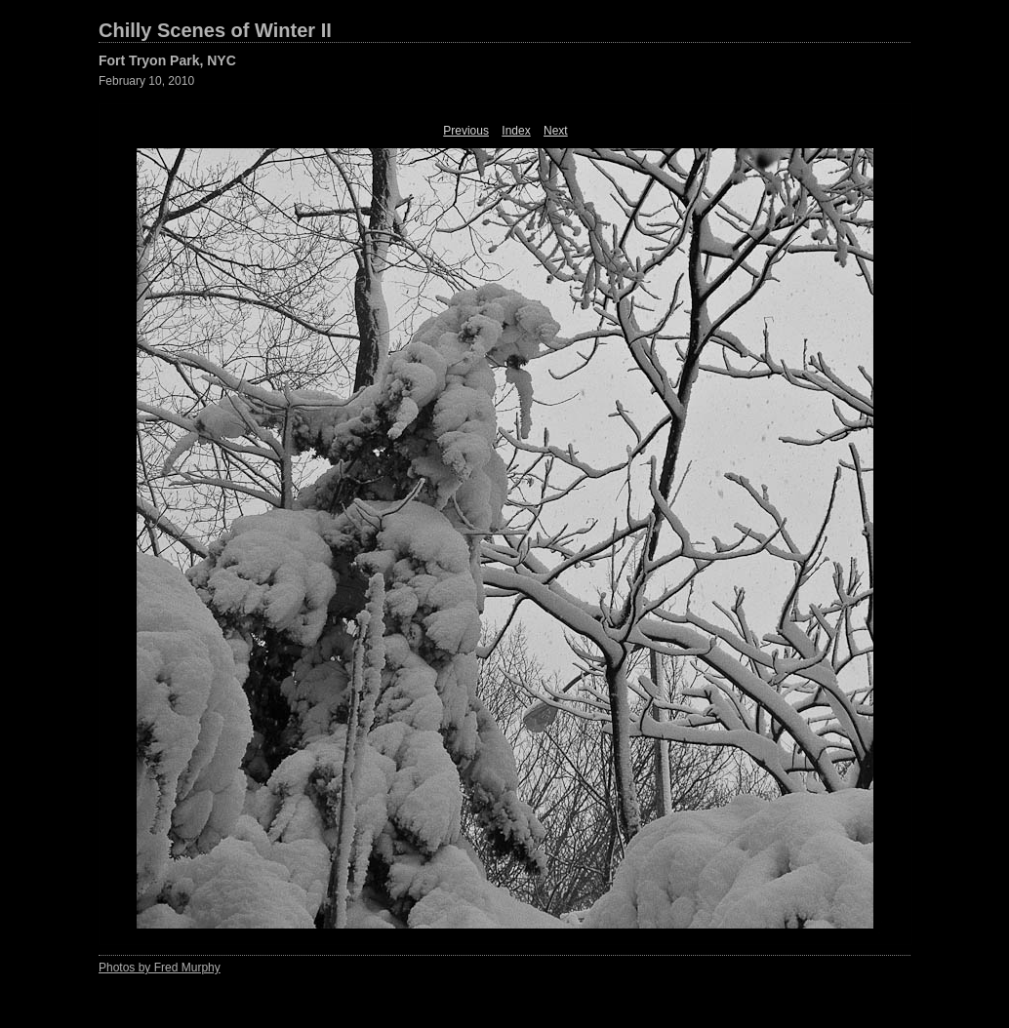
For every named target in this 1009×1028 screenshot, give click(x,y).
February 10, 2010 (146, 81)
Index (516, 131)
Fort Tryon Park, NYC (167, 60)
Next (556, 131)
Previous (466, 131)
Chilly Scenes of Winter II (215, 30)
